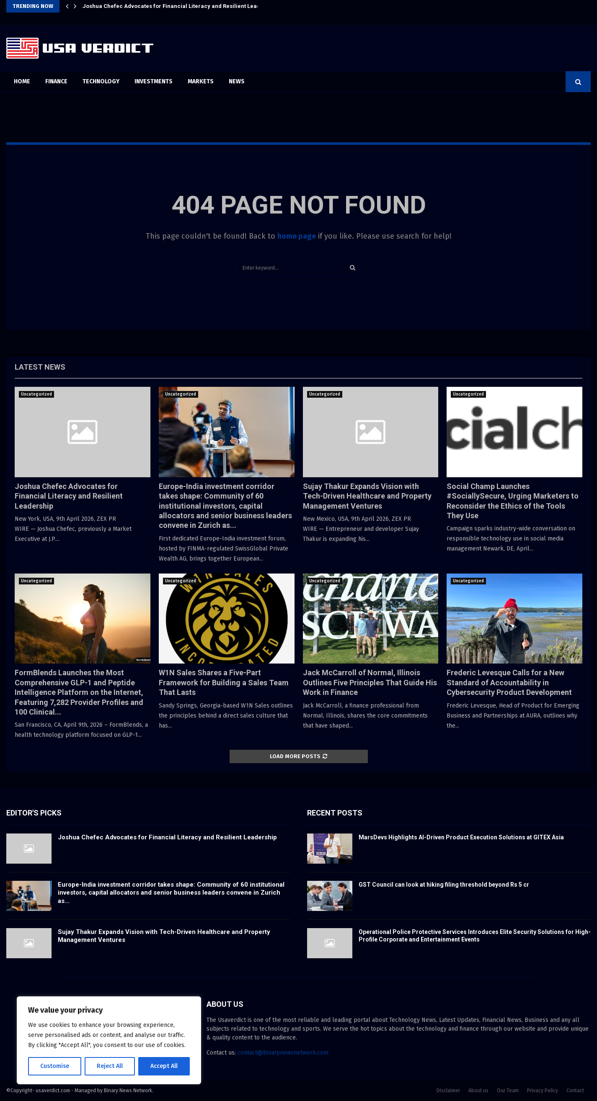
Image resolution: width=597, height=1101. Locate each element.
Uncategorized (36, 394)
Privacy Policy (542, 1090)
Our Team (508, 1090)
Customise (54, 1066)
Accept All (164, 1066)
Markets (201, 81)
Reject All (110, 1066)
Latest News (40, 367)
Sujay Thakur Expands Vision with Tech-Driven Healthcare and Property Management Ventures (367, 496)
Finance (56, 81)
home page (296, 236)
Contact (575, 1090)
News (237, 81)
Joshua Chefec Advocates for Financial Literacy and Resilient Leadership (180, 6)
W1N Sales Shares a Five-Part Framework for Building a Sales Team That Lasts (224, 682)
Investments (153, 81)
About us (478, 1090)
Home (22, 81)
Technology (101, 81)
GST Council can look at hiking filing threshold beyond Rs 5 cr (444, 884)
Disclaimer (448, 1090)
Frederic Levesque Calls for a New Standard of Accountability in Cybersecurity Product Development (509, 682)
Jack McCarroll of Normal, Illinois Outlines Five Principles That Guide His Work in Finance (370, 682)
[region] (109, 1040)
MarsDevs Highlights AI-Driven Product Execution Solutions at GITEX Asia (461, 837)
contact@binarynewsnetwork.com (283, 1052)
